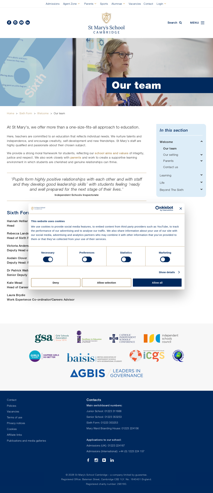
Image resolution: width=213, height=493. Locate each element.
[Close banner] (181, 208)
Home (10, 113)
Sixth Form (25, 113)
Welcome (43, 113)
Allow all (157, 282)
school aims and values (111, 153)
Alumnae (117, 3)
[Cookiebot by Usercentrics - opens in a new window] (158, 208)
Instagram (15, 22)
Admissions (52, 3)
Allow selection (106, 282)
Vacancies (135, 3)
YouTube (21, 22)
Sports (104, 3)
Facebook (9, 22)
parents (75, 157)
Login (160, 3)
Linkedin (27, 22)
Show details (167, 272)
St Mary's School (106, 23)
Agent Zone (70, 3)
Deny (56, 282)
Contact (148, 3)
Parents (88, 3)
